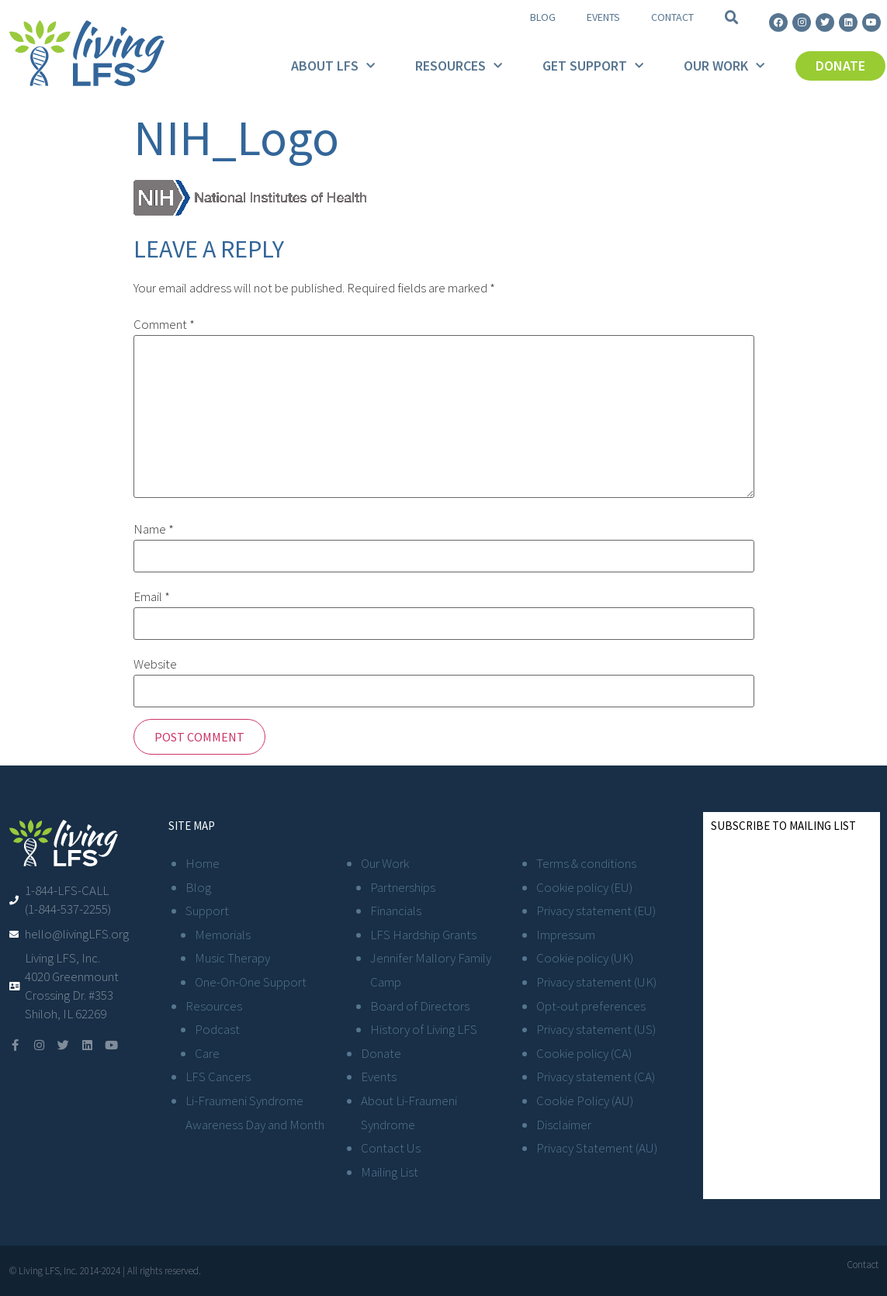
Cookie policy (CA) (584, 1053)
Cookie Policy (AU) (584, 1100)
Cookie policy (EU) (584, 887)
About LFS (333, 66)
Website (155, 664)
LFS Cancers (218, 1076)
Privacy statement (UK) (596, 981)
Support (207, 910)
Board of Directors (419, 1005)
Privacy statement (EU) (596, 910)
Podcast (217, 1029)
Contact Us (391, 1147)
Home (202, 863)
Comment (164, 324)
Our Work (724, 66)
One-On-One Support (251, 981)
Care (207, 1053)
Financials (395, 910)
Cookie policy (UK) (584, 957)
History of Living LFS (423, 1029)
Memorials (223, 934)
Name (153, 529)
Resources (458, 66)
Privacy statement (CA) (595, 1076)
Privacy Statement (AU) (596, 1147)
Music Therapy (232, 957)
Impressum (565, 934)
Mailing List (389, 1171)
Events (603, 17)
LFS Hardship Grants (423, 934)
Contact (672, 17)
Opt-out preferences (591, 1005)
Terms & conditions (586, 863)
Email (151, 596)
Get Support (592, 66)
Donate (381, 1053)
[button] (731, 17)
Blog (543, 17)
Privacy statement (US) (596, 1029)
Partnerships (402, 887)
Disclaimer (563, 1124)
